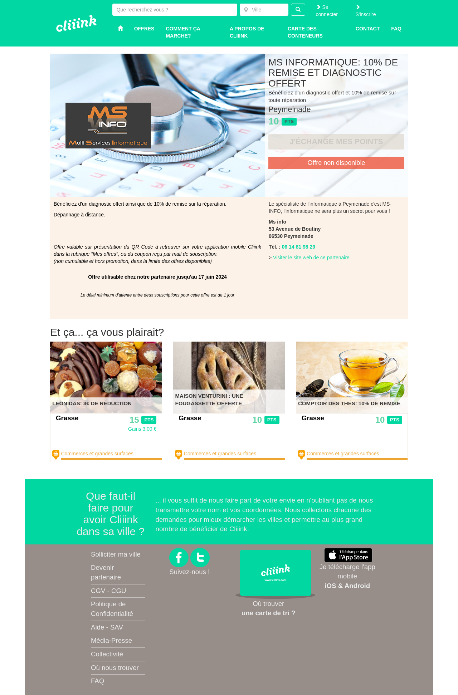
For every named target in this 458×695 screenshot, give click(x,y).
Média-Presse (111, 640)
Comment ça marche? (183, 32)
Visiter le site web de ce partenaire (311, 257)
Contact (368, 28)
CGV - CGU (108, 590)
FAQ (97, 681)
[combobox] (264, 10)
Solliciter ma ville (116, 554)
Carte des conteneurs (305, 32)
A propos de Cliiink (247, 32)
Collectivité (107, 654)
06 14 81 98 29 (298, 247)
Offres (144, 28)
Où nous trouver (115, 667)
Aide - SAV (107, 627)
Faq (396, 28)
